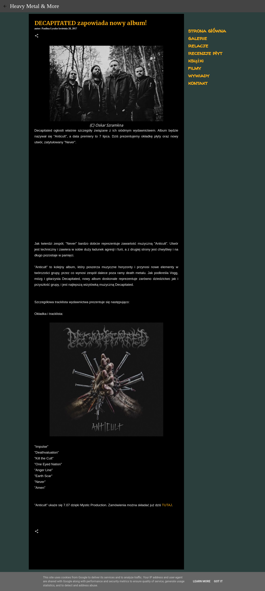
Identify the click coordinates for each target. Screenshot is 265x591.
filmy (194, 67)
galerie (197, 38)
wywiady (198, 75)
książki (196, 60)
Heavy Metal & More (34, 6)
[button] (36, 36)
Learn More (201, 581)
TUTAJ (167, 505)
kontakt (197, 82)
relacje (198, 45)
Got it (218, 581)
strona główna (207, 30)
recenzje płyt (205, 53)
